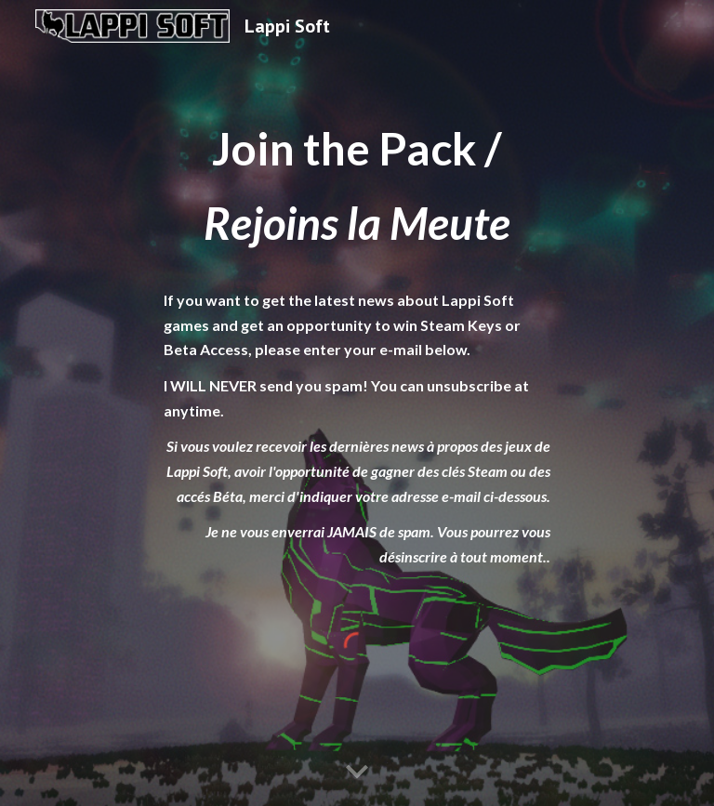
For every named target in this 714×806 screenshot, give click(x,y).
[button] (357, 772)
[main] (356, 341)
